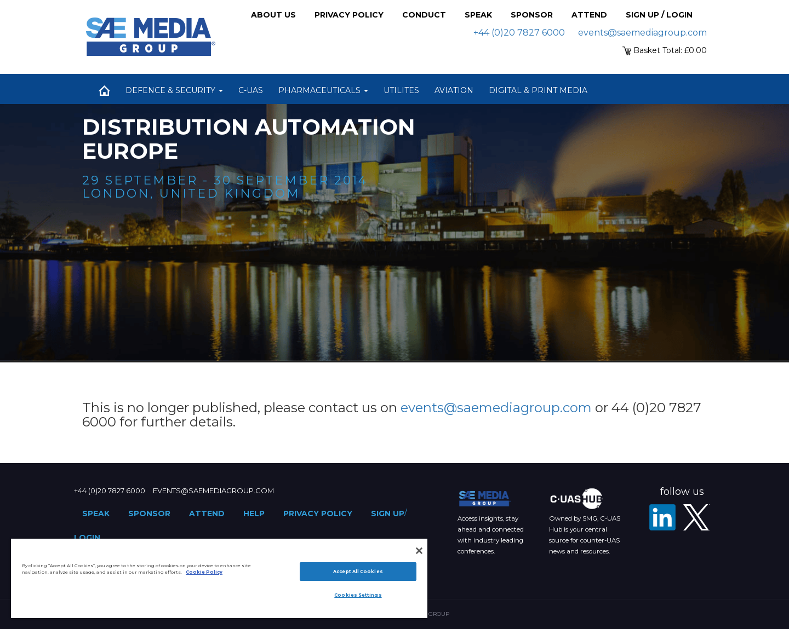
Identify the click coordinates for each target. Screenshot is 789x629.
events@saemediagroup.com (642, 32)
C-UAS (250, 90)
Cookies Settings (357, 595)
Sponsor (532, 15)
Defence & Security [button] (174, 90)
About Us (273, 15)
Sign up (387, 513)
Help (254, 513)
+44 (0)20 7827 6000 (519, 32)
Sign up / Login (659, 15)
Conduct (424, 15)
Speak (478, 15)
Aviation (453, 90)
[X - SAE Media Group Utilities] (696, 517)
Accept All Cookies (357, 571)
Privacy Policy (349, 15)
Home (104, 90)
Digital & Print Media (538, 90)
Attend (589, 15)
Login (87, 538)
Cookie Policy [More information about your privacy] (204, 572)
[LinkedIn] (662, 517)
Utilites (401, 90)
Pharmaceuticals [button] (323, 90)
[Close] (419, 550)
